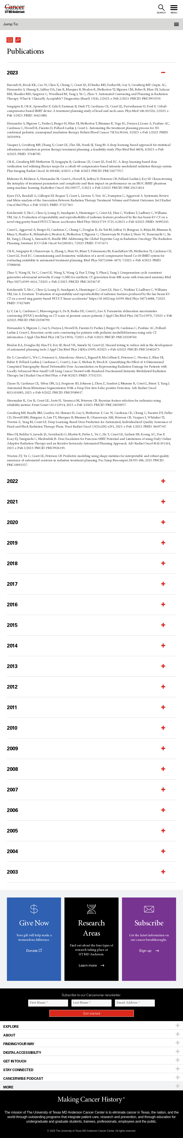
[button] (169, 24)
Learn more (91, 965)
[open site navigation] (174, 9)
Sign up (149, 951)
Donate (34, 951)
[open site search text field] (161, 9)
